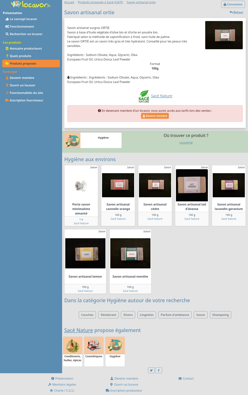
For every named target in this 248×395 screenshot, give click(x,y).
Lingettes (147, 315)
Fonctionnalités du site (24, 93)
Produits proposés (20, 63)
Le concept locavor (21, 19)
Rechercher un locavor (24, 34)
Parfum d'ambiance (175, 315)
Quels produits (18, 56)
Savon (200, 315)
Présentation (62, 378)
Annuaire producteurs (23, 48)
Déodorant (108, 315)
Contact (186, 378)
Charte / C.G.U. (62, 390)
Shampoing (220, 315)
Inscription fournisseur (24, 100)
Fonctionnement (19, 26)
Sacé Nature (81, 223)
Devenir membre (19, 78)
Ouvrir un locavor (20, 85)
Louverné (186, 142)
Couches (87, 315)
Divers (128, 315)
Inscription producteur (124, 390)
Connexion (233, 4)
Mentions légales (62, 384)
